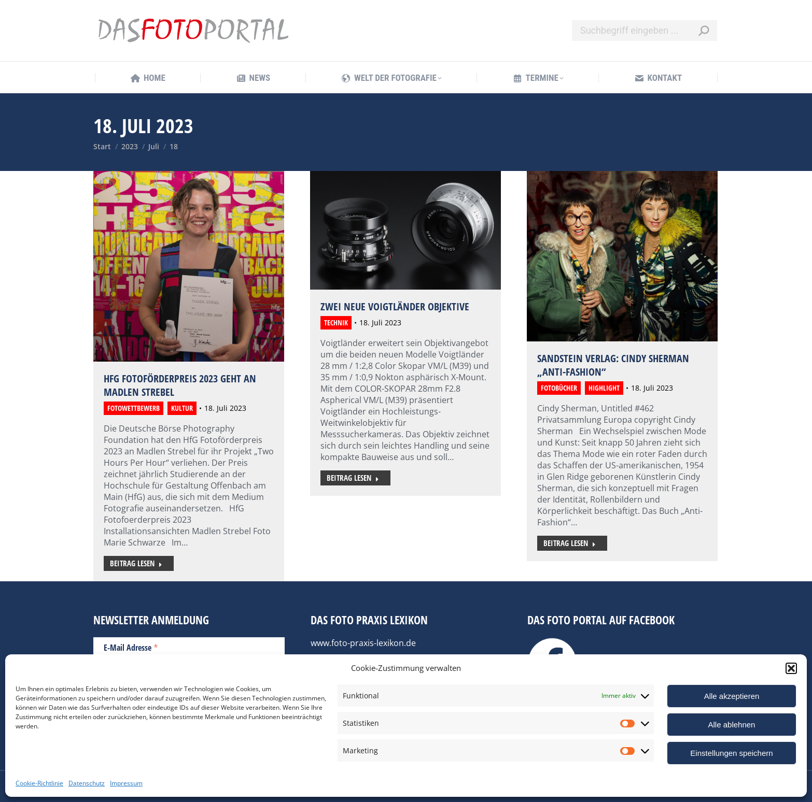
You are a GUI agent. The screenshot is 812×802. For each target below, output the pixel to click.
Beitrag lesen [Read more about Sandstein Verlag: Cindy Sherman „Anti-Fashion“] (569, 543)
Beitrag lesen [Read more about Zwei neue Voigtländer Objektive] (353, 477)
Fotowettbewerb (133, 408)
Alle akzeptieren (732, 696)
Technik (336, 322)
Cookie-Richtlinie (39, 783)
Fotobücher (559, 388)
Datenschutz (86, 783)
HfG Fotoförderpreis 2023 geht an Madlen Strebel (180, 385)
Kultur (182, 408)
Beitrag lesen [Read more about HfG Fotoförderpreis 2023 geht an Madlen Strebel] (136, 563)
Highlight (604, 388)
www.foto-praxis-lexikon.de (363, 643)
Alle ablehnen (731, 724)
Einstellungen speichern (731, 753)
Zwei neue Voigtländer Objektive (394, 306)
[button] (791, 668)
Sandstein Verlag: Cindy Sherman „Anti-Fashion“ (613, 365)
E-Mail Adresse (131, 647)
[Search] (644, 30)
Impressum (126, 783)
